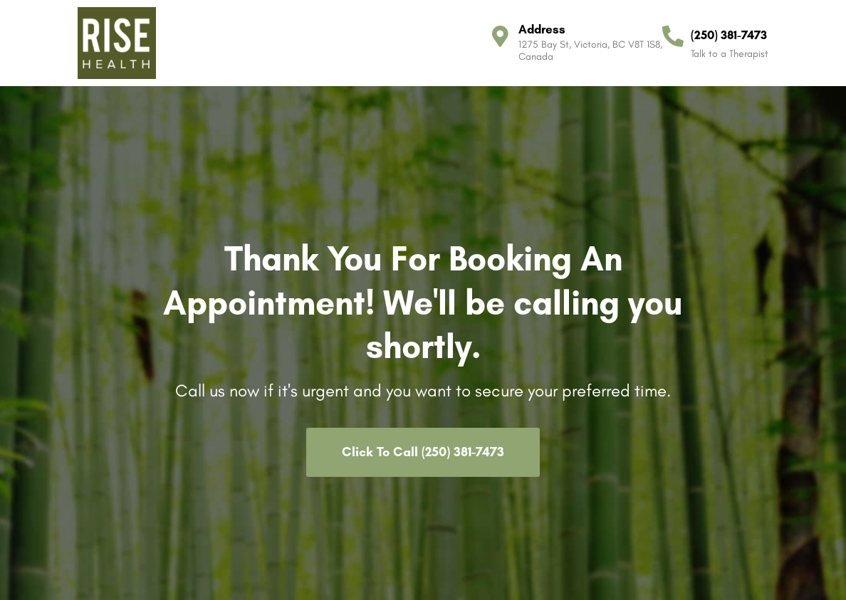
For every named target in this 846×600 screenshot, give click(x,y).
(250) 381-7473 (729, 35)
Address (541, 29)
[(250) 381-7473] (673, 36)
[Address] (500, 36)
